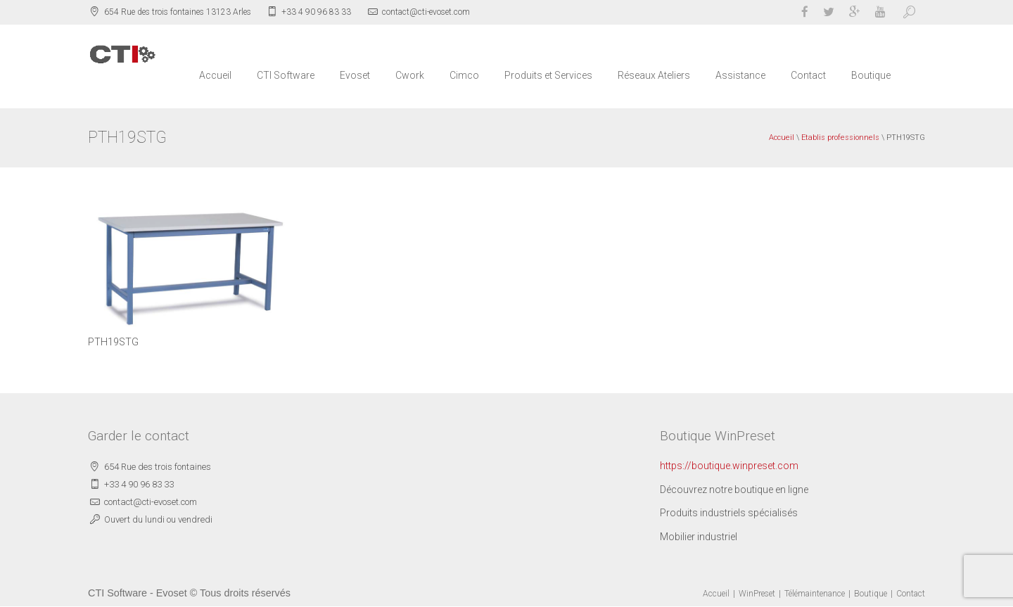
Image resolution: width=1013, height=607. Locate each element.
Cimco (464, 75)
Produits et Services (548, 75)
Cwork (409, 75)
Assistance (740, 75)
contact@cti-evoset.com (426, 12)
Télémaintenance (814, 594)
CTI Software (285, 75)
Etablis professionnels (840, 137)
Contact (808, 75)
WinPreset (757, 594)
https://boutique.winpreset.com (729, 465)
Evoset (355, 75)
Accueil (215, 75)
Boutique (871, 75)
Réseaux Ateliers (654, 75)
